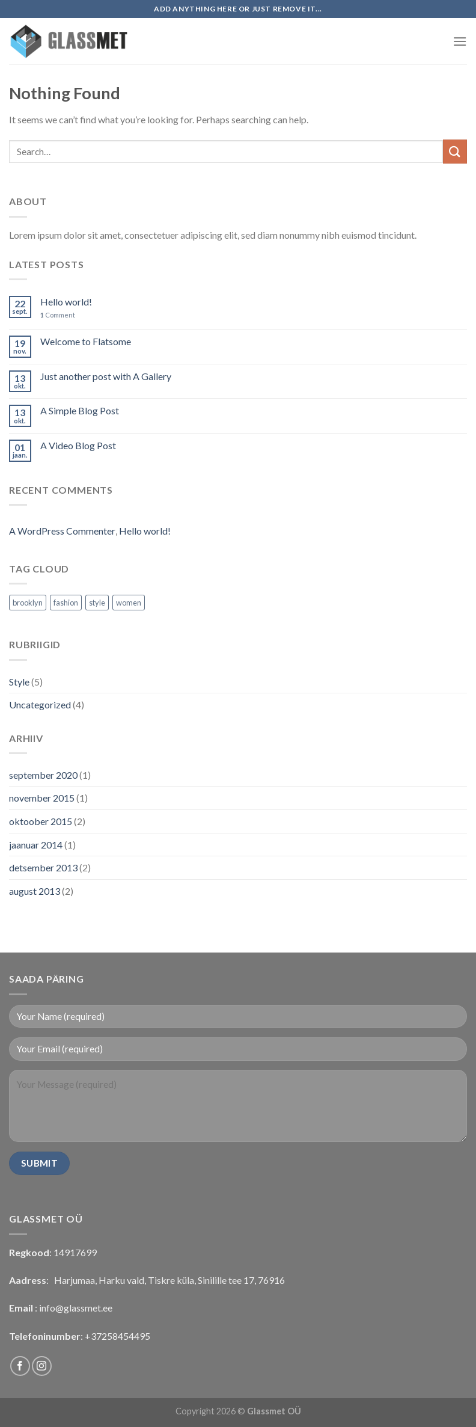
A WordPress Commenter (62, 530)
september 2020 (43, 775)
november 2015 (42, 797)
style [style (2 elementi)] (97, 602)
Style (19, 681)
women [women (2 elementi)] (128, 602)
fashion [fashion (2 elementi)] (65, 602)
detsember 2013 (43, 867)
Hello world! (66, 301)
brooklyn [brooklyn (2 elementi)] (28, 602)
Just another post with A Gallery (105, 376)
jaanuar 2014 (36, 844)
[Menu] (460, 41)
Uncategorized (40, 704)
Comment (57, 315)
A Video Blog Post (78, 445)
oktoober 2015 (40, 821)
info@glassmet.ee (75, 1307)
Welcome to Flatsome (85, 341)
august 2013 (34, 891)
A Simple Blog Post (79, 410)
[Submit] (455, 151)
